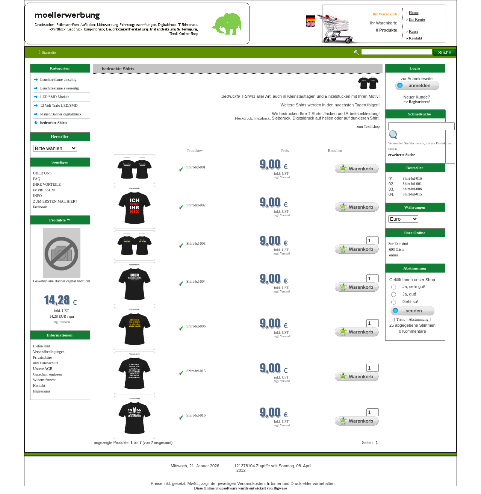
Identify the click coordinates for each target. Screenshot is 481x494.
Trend (400, 319)
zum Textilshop (368, 126)
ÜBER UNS (42, 173)
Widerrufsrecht (44, 380)
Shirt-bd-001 (196, 167)
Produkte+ (195, 151)
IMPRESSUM (44, 190)
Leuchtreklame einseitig (58, 79)
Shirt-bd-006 (196, 326)
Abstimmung (418, 319)
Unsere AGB (42, 369)
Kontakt (415, 38)
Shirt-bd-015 (196, 371)
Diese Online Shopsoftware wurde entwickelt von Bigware (240, 488)
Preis (285, 151)
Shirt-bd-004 (196, 281)
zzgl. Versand (62, 322)
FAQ (36, 179)
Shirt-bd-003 (196, 243)
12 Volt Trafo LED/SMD (58, 105)
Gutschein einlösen (47, 374)
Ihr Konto (417, 19)
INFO (37, 196)
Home (414, 13)
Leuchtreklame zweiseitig (60, 88)
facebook (40, 207)
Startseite (47, 52)
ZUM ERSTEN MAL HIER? (55, 201)
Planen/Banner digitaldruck (61, 114)
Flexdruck (262, 118)
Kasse (413, 31)
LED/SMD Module (55, 97)
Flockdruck (243, 118)
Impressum (41, 391)
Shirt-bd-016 (196, 415)
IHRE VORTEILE (47, 184)
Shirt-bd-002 (196, 205)
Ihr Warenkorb (385, 14)
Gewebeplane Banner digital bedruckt (61, 281)
